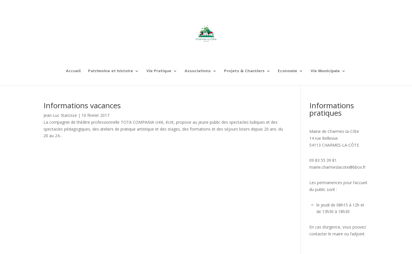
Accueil (73, 71)
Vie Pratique (158, 71)
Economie (287, 71)
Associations (198, 71)
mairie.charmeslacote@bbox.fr (337, 167)
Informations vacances (82, 105)
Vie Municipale (325, 71)
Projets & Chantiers (244, 71)
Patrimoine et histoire (110, 71)
